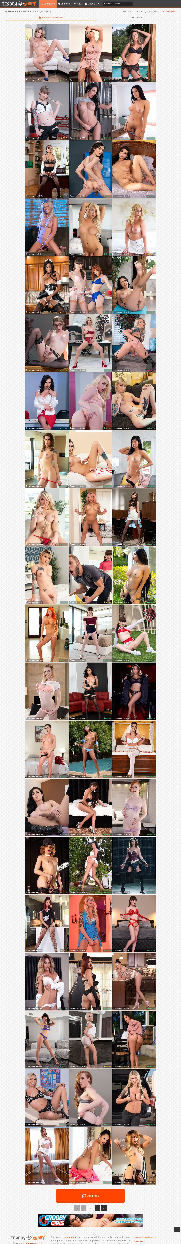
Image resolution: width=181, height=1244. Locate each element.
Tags (77, 3)
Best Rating (141, 12)
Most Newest (128, 12)
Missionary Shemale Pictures (145, 1237)
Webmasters (138, 1242)
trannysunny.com (72, 1237)
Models (90, 3)
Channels (64, 3)
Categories (48, 3)
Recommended (169, 12)
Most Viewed (154, 12)
